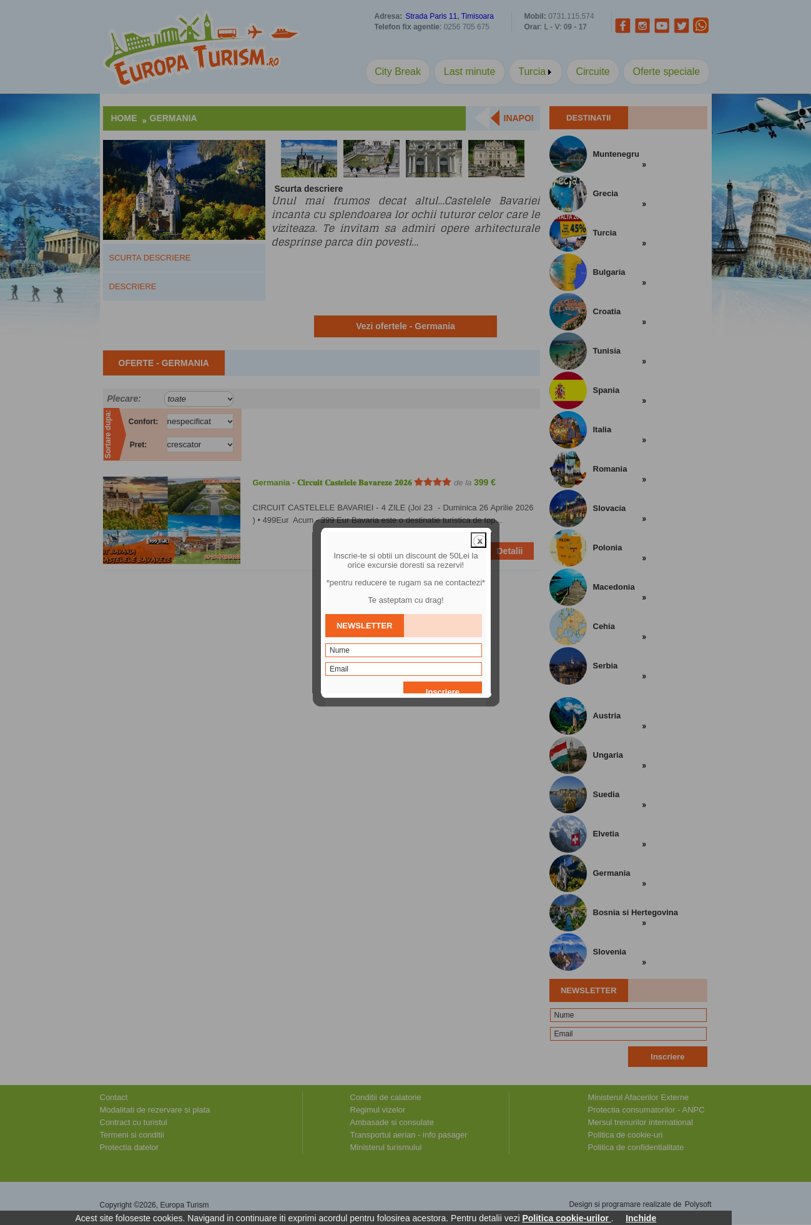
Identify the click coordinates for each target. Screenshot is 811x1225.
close (478, 505)
